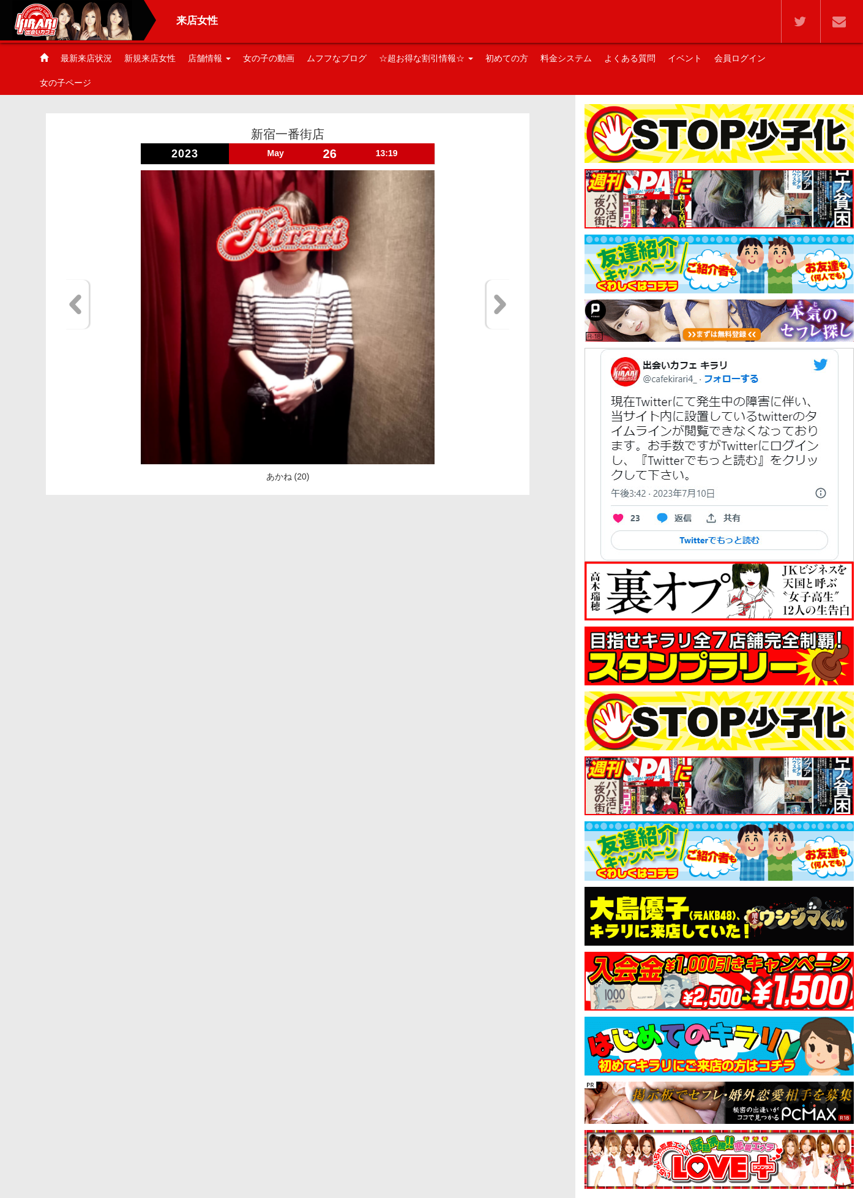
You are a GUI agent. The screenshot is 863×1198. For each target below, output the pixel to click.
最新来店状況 (86, 58)
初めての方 (506, 58)
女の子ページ (65, 83)
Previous (77, 304)
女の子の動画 (268, 58)
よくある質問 (630, 58)
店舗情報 (209, 58)
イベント (685, 58)
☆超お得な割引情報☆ (426, 58)
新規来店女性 (150, 58)
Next (498, 304)
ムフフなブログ (337, 58)
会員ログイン (740, 58)
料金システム (566, 58)
